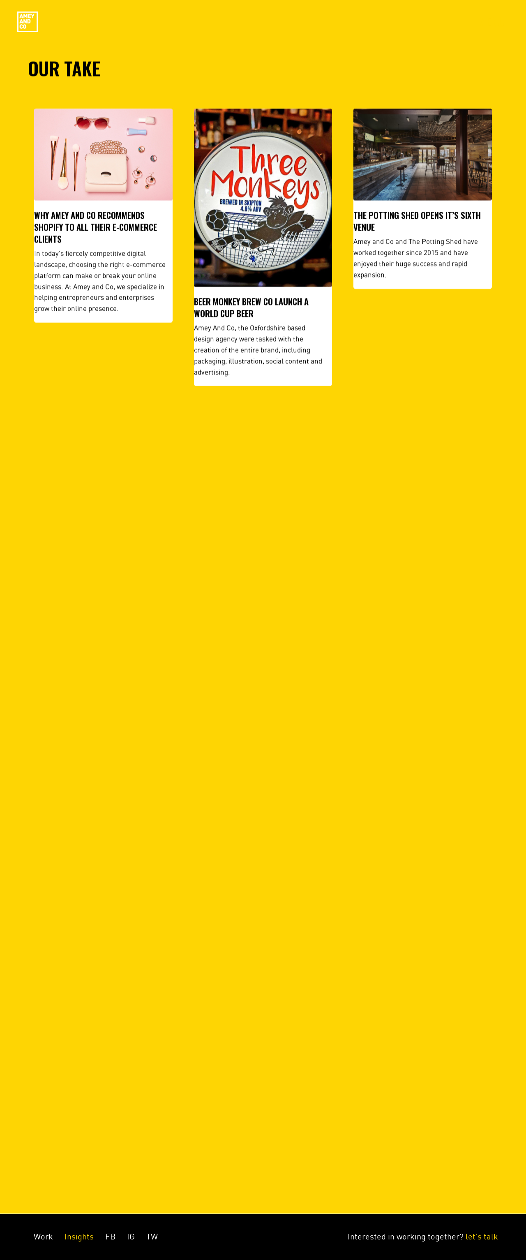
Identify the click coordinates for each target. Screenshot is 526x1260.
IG (131, 1237)
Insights (79, 1237)
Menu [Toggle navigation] (491, 22)
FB (110, 1237)
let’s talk (482, 1237)
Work (43, 1237)
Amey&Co (27, 22)
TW (152, 1237)
